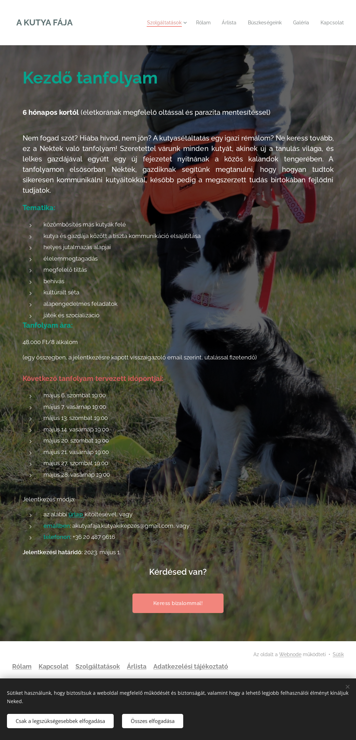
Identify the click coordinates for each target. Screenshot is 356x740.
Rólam (22, 666)
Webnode (290, 654)
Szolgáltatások (97, 666)
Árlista (136, 666)
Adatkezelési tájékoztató (190, 666)
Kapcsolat (53, 666)
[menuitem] (159, 22)
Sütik (338, 654)
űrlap (76, 514)
